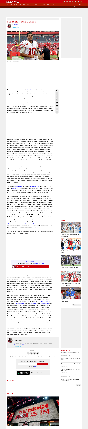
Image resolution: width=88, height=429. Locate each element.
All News (78, 385)
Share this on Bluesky (57, 102)
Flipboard (76, 2)
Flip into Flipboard (57, 106)
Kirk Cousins (15, 188)
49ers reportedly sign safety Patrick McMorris (70, 374)
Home (7, 4)
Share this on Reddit (57, 109)
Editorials (15, 4)
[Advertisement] (44, 12)
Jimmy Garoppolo (31, 90)
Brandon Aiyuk (34, 303)
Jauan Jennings (45, 303)
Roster (40, 4)
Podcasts (29, 4)
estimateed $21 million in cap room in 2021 (30, 223)
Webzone (12, 1)
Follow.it (35, 365)
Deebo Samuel (20, 303)
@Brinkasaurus (16, 27)
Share (80, 4)
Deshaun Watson (34, 186)
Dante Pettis (47, 301)
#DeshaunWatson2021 (30, 261)
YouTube (78, 2)
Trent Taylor (40, 301)
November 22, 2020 (39, 263)
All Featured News (76, 304)
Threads (34, 351)
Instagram (37, 351)
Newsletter (46, 4)
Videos (20, 4)
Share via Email (57, 112)
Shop (51, 4)
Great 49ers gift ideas (23, 265)
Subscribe (42, 363)
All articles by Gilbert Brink (19, 344)
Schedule (35, 4)
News (11, 4)
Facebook (31, 351)
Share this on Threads (57, 99)
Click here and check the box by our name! (40, 372)
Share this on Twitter (57, 93)
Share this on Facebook (57, 96)
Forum (25, 4)
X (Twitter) (64, 2)
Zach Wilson (18, 186)
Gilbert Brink (9, 26)
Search (81, 2)
